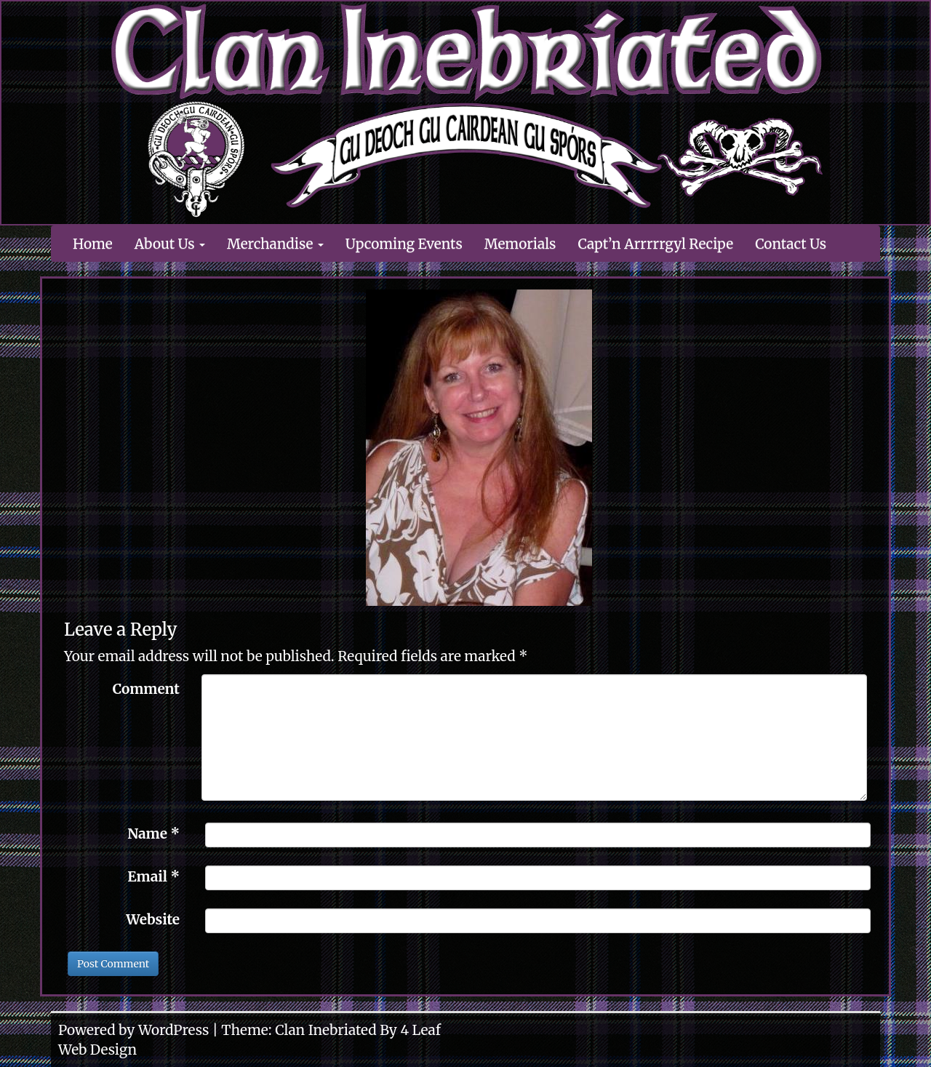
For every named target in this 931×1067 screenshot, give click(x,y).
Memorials (520, 243)
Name (153, 833)
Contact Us (790, 243)
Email (153, 876)
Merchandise (275, 243)
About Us (170, 243)
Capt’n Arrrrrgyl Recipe (655, 243)
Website (153, 919)
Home (93, 243)
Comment (146, 689)
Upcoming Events (404, 243)
